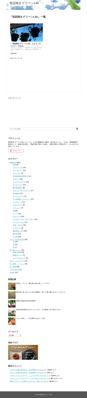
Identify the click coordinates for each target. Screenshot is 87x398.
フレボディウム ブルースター (23, 219)
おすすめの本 (14, 269)
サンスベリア (17, 185)
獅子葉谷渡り (17, 188)
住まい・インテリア (17, 261)
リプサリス (17, 228)
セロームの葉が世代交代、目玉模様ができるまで (27, 370)
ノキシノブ (17, 208)
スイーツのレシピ (19, 258)
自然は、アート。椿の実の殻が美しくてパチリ (33, 283)
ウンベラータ (17, 167)
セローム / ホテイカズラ (21, 190)
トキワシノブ (17, 202)
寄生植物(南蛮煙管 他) (21, 176)
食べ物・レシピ (15, 250)
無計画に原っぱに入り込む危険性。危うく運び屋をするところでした (41, 292)
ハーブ (15, 213)
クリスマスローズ (19, 182)
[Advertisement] (26, 73)
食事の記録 (17, 252)
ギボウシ (16, 179)
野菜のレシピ (17, 255)
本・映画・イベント (17, 264)
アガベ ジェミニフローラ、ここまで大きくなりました (29, 375)
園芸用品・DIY (18, 231)
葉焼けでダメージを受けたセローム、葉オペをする (28, 381)
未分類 (21, 46)
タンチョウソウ (18, 196)
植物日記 (13, 162)
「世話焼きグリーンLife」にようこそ (26, 44)
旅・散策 (13, 267)
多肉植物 (16, 193)
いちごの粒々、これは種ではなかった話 (30, 318)
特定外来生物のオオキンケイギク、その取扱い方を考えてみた (38, 309)
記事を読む (14, 53)
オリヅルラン (17, 170)
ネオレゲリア (17, 205)
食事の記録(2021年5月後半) (26, 301)
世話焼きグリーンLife (24, 3)
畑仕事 (15, 234)
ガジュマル (17, 173)
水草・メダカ (17, 225)
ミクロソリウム (18, 222)
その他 (15, 236)
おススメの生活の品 (17, 239)
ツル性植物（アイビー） (21, 199)
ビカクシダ (17, 216)
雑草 (14, 164)
